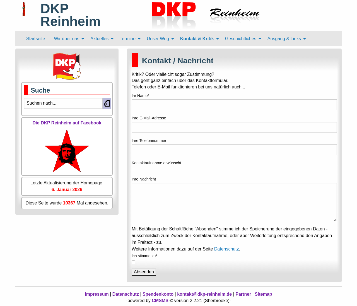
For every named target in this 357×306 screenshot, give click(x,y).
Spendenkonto (158, 294)
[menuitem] (36, 38)
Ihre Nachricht (144, 179)
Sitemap (263, 294)
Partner (243, 294)
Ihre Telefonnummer (149, 140)
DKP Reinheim (70, 15)
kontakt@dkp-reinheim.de (204, 294)
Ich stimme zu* (144, 256)
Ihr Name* (140, 95)
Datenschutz (226, 249)
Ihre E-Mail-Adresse (149, 118)
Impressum (96, 294)
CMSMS (160, 300)
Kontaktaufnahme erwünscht (156, 163)
